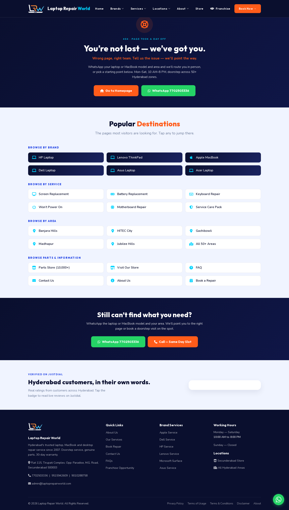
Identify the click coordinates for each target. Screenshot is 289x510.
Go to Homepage (116, 91)
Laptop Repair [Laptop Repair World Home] (59, 9)
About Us (112, 432)
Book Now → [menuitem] (247, 8)
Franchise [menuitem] (220, 8)
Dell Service (167, 440)
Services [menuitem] (138, 8)
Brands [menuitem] (117, 8)
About (257, 503)
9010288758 (79, 475)
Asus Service (168, 468)
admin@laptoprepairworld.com (51, 483)
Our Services (114, 440)
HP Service (166, 447)
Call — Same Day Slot (172, 342)
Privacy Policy (175, 503)
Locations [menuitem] (161, 8)
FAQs (109, 461)
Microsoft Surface (171, 461)
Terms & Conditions (221, 503)
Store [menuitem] (199, 8)
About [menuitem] (183, 8)
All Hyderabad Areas (229, 468)
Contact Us (113, 454)
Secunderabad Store (229, 461)
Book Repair (113, 447)
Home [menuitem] (99, 8)
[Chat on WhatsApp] (278, 499)
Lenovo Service (169, 454)
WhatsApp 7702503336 (168, 91)
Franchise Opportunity (120, 468)
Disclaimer (243, 503)
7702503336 (40, 475)
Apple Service (168, 432)
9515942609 (60, 475)
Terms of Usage (196, 503)
